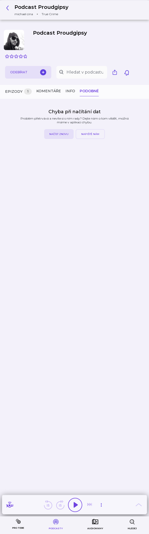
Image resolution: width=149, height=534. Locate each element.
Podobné (89, 91)
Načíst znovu (59, 134)
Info (70, 91)
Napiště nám (90, 134)
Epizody (18, 92)
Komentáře (48, 91)
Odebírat (28, 72)
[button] (38, 10)
